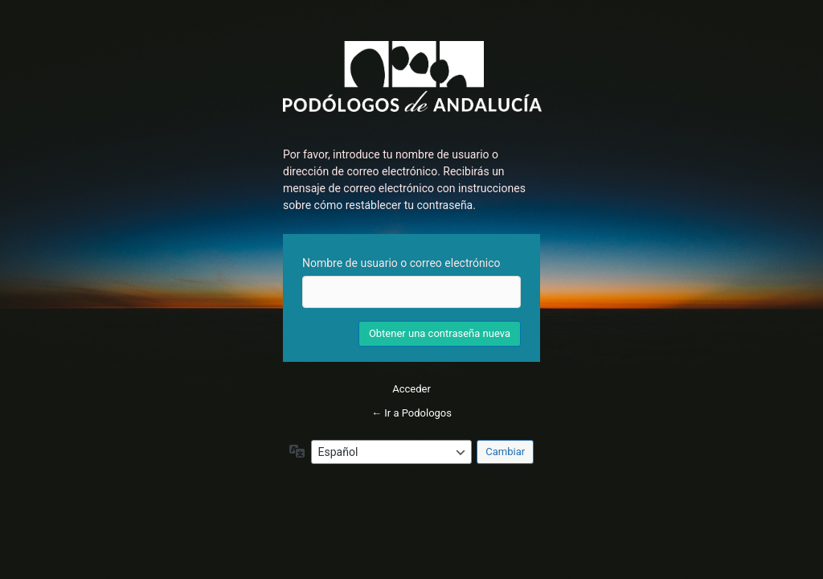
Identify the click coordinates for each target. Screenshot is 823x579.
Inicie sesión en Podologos (412, 76)
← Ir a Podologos (411, 413)
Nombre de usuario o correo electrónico (401, 263)
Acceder (411, 389)
